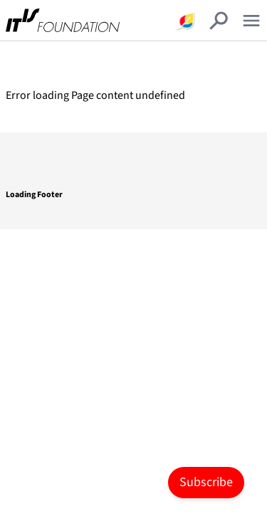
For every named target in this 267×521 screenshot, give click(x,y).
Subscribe (206, 482)
